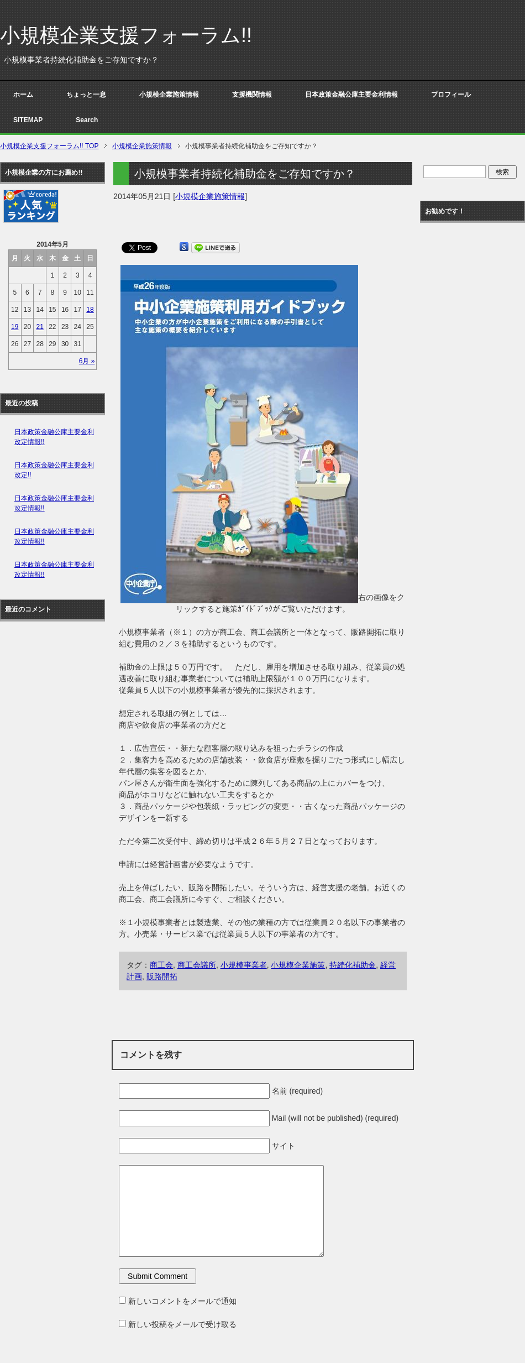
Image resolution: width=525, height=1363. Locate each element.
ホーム (23, 94)
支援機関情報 (252, 94)
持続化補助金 (352, 964)
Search (87, 120)
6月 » (87, 361)
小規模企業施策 (298, 964)
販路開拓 (161, 976)
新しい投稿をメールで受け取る (182, 1324)
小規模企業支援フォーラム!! (126, 35)
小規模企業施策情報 (169, 94)
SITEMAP (28, 120)
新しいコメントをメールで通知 (182, 1301)
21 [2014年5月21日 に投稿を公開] (39, 327)
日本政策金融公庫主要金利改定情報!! (54, 437)
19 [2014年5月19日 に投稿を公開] (14, 327)
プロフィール (451, 94)
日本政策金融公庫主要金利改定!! (54, 470)
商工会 (161, 964)
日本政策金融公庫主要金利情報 (351, 94)
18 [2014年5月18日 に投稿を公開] (89, 310)
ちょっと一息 (86, 94)
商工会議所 (196, 964)
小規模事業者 (244, 964)
